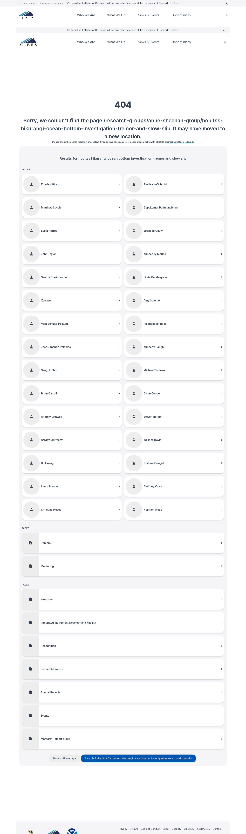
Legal (166, 828)
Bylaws (134, 828)
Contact (217, 828)
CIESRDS (189, 828)
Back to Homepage (64, 758)
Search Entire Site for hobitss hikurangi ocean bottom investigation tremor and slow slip (138, 758)
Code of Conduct (150, 828)
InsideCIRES (203, 828)
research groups (29, 3)
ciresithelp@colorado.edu (180, 142)
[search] (227, 15)
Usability (176, 828)
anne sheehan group (52, 3)
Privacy (123, 828)
